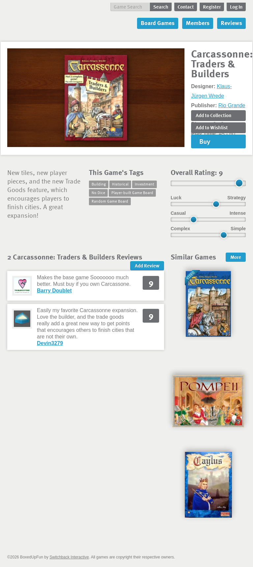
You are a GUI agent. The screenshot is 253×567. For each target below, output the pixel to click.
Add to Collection (213, 115)
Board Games (158, 22)
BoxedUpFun (52, 21)
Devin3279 (50, 343)
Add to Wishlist (212, 127)
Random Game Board (110, 201)
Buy (204, 141)
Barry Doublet (54, 290)
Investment (144, 184)
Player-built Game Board (132, 192)
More (235, 256)
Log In (236, 6)
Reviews (231, 22)
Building (99, 184)
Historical (120, 184)
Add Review (147, 265)
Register (212, 6)
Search (160, 6)
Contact (186, 6)
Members (198, 22)
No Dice (98, 192)
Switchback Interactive (69, 557)
